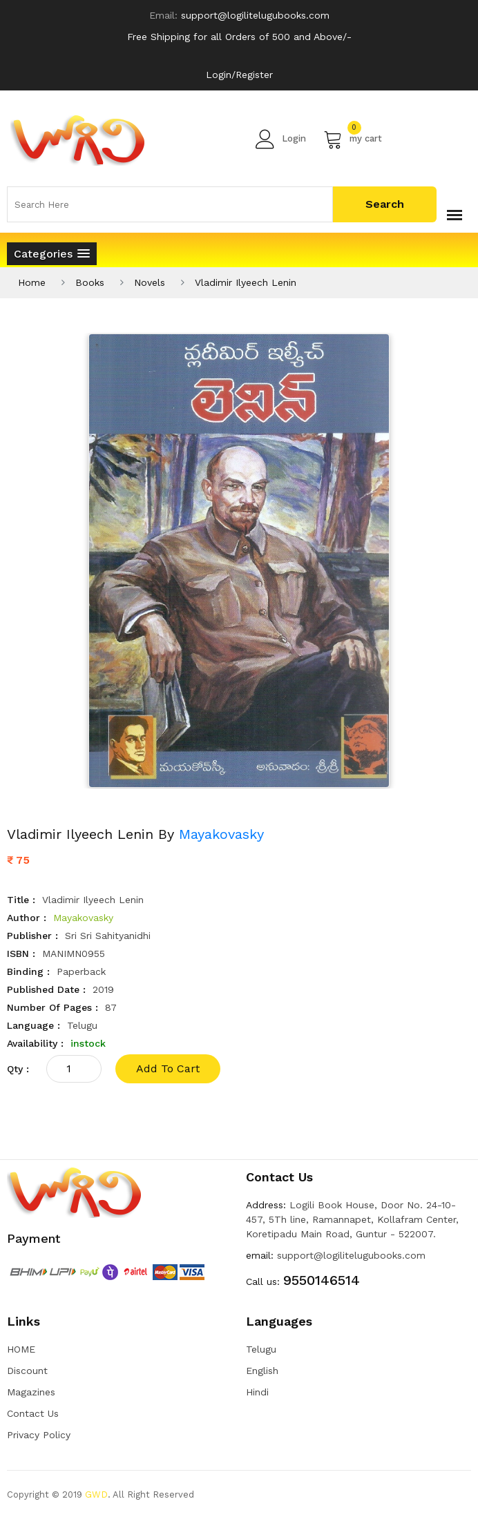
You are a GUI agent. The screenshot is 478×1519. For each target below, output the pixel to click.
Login (281, 138)
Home (32, 282)
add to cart (168, 1068)
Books (89, 282)
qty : (18, 1068)
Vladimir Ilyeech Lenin (245, 282)
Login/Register (239, 74)
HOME (21, 1349)
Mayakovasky (221, 834)
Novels (149, 282)
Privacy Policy (38, 1434)
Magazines (31, 1391)
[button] (52, 253)
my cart (352, 138)
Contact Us (33, 1413)
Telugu (261, 1349)
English (262, 1370)
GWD (96, 1494)
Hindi (257, 1391)
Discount (27, 1370)
